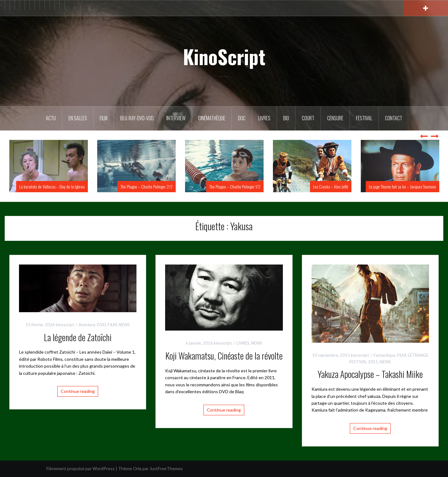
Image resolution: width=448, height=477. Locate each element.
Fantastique (384, 355)
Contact (393, 118)
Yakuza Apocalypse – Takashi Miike (370, 374)
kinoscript (65, 324)
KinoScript (224, 56)
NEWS (124, 324)
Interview (175, 118)
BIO (286, 118)
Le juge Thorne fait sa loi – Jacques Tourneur (402, 186)
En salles (78, 118)
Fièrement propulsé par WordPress (80, 468)
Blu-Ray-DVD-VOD (137, 118)
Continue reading (78, 391)
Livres (264, 118)
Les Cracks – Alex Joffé (330, 186)
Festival (364, 118)
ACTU (51, 118)
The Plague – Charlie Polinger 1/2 (234, 186)
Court (308, 118)
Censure (335, 118)
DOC (241, 118)
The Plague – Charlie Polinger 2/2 (147, 186)
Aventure (87, 324)
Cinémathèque (211, 118)
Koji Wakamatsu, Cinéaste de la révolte (224, 355)
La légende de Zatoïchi (78, 337)
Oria (137, 468)
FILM (103, 118)
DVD (101, 324)
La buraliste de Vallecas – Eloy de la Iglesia (52, 186)
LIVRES (242, 343)
